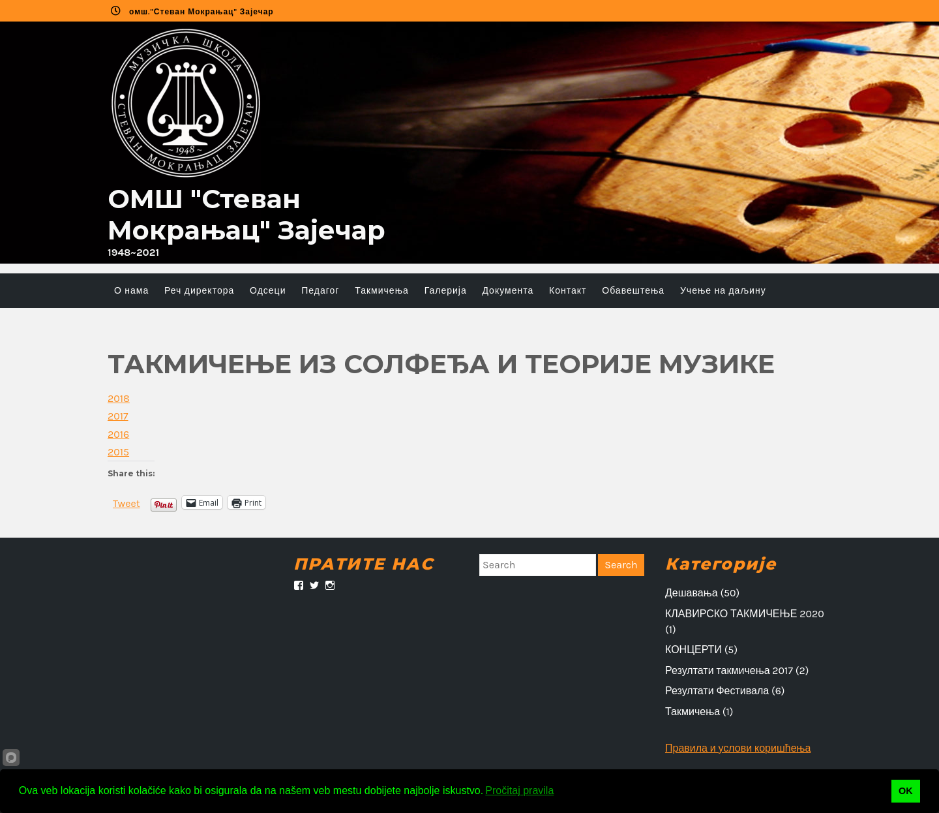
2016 (118, 434)
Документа (507, 290)
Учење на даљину (723, 290)
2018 (119, 398)
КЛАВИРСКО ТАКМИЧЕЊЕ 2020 (744, 613)
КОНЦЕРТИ (693, 649)
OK (906, 791)
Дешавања (691, 593)
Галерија (446, 290)
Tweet (126, 502)
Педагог (320, 290)
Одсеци (268, 290)
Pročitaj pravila (519, 790)
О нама (131, 290)
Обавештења (633, 290)
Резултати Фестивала (717, 690)
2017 (118, 416)
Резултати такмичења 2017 (729, 670)
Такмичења (382, 290)
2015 (118, 452)
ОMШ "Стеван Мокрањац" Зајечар (246, 214)
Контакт (567, 290)
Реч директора (199, 290)
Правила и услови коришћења (738, 748)
